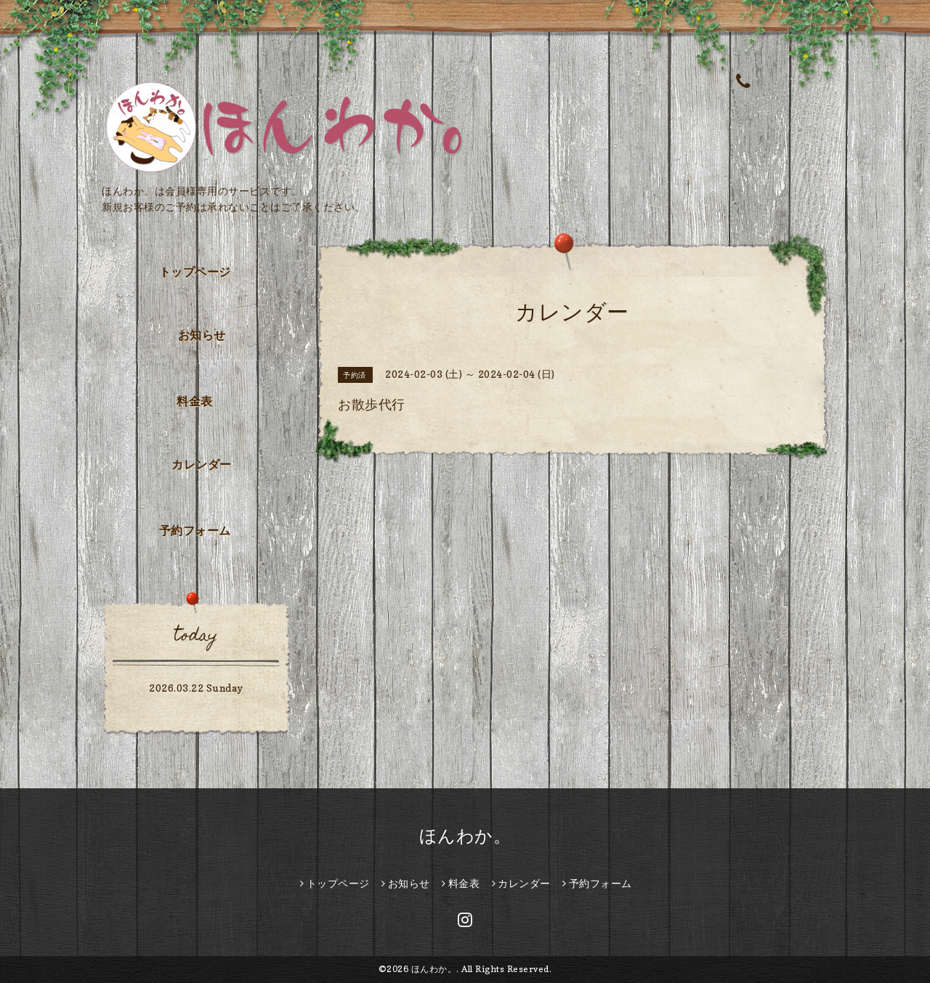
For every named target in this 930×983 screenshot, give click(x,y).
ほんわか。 (465, 835)
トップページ (195, 271)
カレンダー (201, 464)
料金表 (195, 401)
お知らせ (202, 335)
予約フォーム (195, 530)
